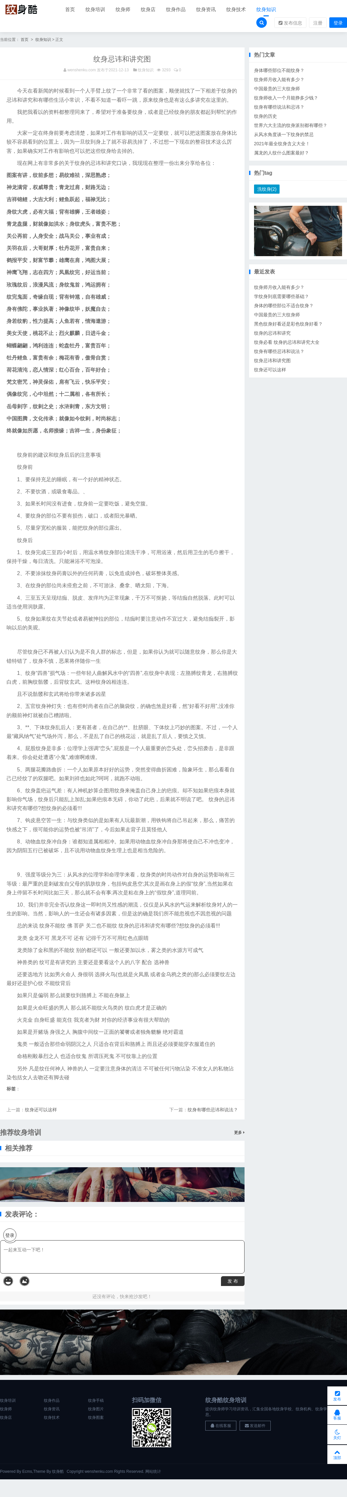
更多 (239, 1133)
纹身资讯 (206, 9)
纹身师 (123, 9)
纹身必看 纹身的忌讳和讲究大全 (287, 343)
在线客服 (220, 1426)
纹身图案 (96, 1418)
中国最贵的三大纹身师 (277, 89)
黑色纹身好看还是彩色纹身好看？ (288, 324)
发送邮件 (255, 1426)
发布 (337, 1393)
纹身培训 (95, 9)
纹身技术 (236, 9)
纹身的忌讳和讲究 (272, 334)
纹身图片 (96, 1409)
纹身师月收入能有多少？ (279, 80)
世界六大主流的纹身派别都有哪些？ (290, 126)
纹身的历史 (265, 116)
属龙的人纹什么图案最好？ (281, 153)
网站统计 (153, 1472)
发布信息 (290, 23)
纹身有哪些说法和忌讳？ (279, 107)
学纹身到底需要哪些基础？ (281, 297)
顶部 (337, 1453)
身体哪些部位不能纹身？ (279, 71)
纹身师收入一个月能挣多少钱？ (286, 98)
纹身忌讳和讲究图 (272, 361)
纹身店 (148, 9)
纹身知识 (266, 9)
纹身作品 (176, 9)
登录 (338, 23)
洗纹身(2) (267, 189)
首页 (70, 9)
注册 (317, 23)
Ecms (27, 1472)
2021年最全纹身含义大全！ (282, 144)
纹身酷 (58, 1472)
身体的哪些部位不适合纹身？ (284, 306)
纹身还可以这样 (41, 1110)
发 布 (233, 1281)
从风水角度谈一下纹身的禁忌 (284, 135)
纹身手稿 (96, 1401)
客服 (337, 1413)
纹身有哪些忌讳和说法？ (213, 1110)
